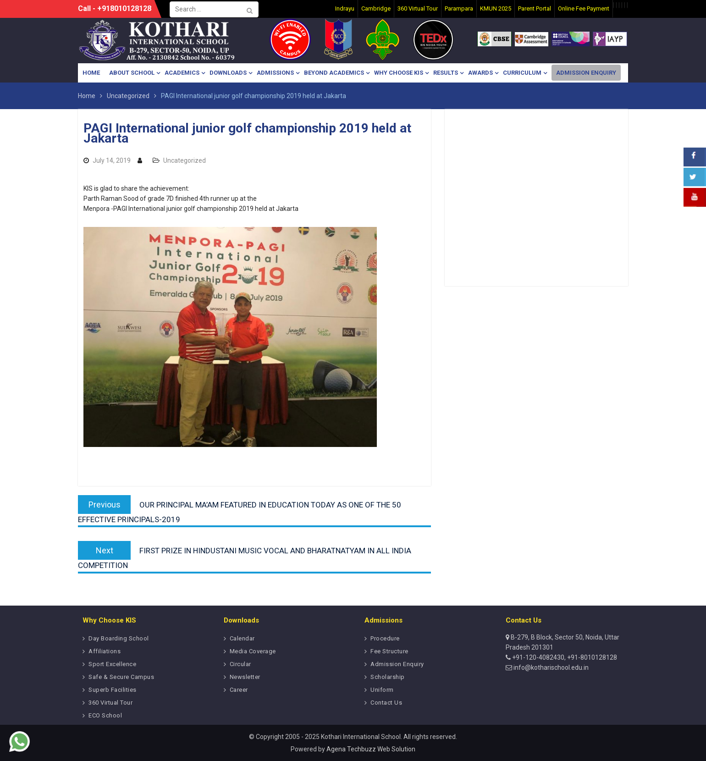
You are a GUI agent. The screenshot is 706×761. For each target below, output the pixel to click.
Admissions (275, 72)
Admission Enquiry (586, 72)
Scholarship (387, 676)
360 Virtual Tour (110, 702)
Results (445, 72)
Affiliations (104, 651)
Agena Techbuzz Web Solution (370, 749)
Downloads (228, 72)
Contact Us (386, 702)
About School (131, 72)
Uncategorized (184, 160)
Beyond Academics (334, 72)
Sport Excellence (112, 664)
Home (91, 72)
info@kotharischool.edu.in (550, 667)
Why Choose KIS (398, 72)
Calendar (242, 638)
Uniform (382, 689)
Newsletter (245, 676)
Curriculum (522, 72)
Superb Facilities (112, 689)
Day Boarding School (118, 638)
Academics (182, 72)
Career (239, 689)
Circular (240, 664)
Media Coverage (253, 651)
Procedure (385, 638)
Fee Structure (389, 651)
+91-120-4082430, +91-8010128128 (564, 657)
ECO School (105, 715)
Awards (480, 72)
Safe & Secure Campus (121, 676)
